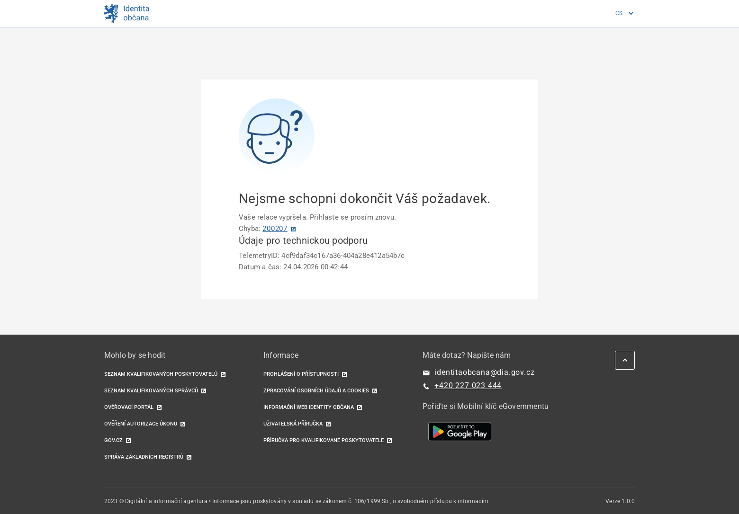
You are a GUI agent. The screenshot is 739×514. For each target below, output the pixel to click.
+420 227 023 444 (468, 385)
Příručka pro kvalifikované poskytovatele (323, 440)
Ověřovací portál (128, 407)
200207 (275, 228)
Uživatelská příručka (293, 424)
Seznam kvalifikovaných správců (151, 391)
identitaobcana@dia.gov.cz (484, 372)
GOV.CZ (113, 440)
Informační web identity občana (308, 407)
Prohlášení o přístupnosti (301, 374)
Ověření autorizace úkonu (140, 424)
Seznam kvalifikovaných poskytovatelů (160, 374)
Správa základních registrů (143, 457)
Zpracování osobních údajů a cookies (316, 391)
